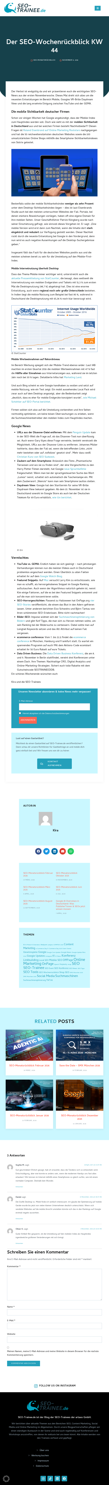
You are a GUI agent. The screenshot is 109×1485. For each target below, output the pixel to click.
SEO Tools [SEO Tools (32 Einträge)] (30, 972)
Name (11, 1307)
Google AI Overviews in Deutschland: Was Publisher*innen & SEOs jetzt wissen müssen (70, 905)
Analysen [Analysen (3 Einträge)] (44, 944)
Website (11, 1334)
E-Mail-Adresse (26, 701)
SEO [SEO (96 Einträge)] (76, 964)
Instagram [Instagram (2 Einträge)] (48, 956)
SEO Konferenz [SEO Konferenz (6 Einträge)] (61, 968)
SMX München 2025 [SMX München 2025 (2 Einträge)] (76, 972)
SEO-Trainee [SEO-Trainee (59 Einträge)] (33, 968)
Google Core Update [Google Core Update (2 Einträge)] (53, 952)
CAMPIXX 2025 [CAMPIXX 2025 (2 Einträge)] (58, 945)
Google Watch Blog (51, 577)
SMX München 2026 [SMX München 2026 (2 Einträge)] (29, 976)
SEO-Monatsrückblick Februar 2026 (38, 874)
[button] (38, 851)
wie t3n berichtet (61, 498)
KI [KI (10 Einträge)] (54, 956)
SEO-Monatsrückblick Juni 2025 (69, 888)
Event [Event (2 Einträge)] (64, 948)
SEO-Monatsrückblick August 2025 (37, 902)
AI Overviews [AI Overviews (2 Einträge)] (35, 945)
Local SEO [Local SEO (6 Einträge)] (44, 960)
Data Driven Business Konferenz (65, 654)
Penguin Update (81, 433)
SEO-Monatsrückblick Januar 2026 (29, 1116)
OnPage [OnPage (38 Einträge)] (48, 964)
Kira (55, 830)
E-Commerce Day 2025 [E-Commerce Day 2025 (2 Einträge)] (54, 948)
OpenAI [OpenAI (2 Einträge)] (56, 964)
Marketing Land (72, 378)
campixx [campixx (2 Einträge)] (50, 945)
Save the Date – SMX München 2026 (79, 1066)
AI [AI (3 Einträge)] (24, 944)
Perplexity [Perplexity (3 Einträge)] (63, 964)
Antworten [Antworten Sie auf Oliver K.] (19, 1243)
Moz (46, 580)
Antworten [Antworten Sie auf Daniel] (19, 1219)
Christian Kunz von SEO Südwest (35, 457)
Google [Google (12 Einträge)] (42, 952)
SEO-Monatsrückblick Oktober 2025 (66, 874)
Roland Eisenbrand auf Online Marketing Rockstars (51, 130)
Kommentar (14, 1267)
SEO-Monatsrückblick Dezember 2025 (79, 1117)
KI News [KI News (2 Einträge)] (58, 956)
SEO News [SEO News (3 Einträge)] (73, 968)
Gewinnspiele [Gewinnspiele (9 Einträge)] (30, 952)
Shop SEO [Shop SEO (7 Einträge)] (64, 972)
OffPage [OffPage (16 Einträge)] (68, 960)
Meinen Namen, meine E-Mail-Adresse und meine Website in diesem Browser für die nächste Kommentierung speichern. (53, 1353)
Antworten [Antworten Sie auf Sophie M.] (19, 1187)
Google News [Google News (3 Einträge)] (66, 952)
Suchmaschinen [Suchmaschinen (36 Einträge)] (66, 976)
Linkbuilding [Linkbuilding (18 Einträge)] (30, 960)
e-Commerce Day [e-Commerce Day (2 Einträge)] (41, 948)
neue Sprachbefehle (75, 469)
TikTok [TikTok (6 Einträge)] (49, 980)
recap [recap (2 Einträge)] (69, 964)
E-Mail (11, 1321)
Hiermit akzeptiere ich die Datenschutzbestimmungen (44, 713)
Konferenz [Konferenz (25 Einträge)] (69, 956)
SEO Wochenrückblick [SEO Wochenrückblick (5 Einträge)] (49, 972)
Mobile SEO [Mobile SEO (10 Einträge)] (55, 960)
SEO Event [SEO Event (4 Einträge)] (49, 968)
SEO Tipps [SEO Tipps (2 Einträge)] (81, 968)
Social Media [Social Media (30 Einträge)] (46, 976)
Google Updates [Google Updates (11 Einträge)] (36, 956)
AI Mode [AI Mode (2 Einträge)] (28, 945)
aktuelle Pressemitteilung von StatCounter (35, 279)
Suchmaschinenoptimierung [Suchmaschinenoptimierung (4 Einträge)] (34, 980)
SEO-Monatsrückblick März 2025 (36, 888)
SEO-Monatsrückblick (44, 60)
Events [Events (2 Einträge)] (69, 948)
